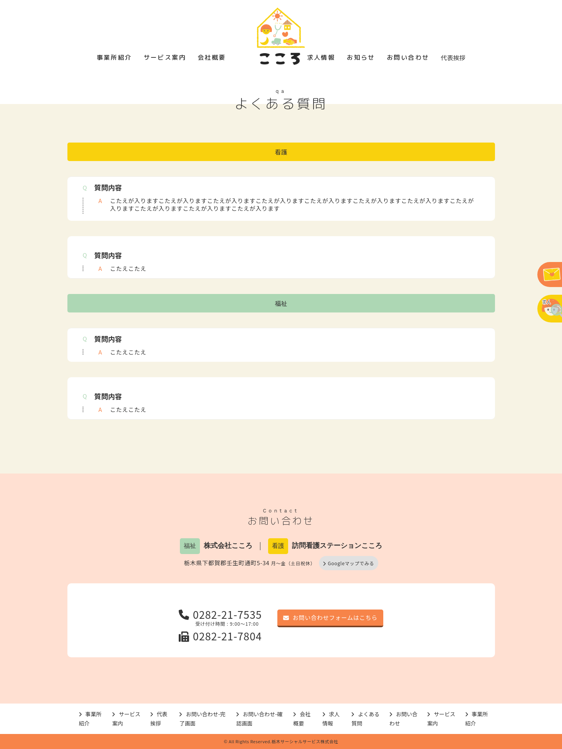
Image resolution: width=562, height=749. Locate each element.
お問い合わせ (408, 57)
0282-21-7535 (220, 614)
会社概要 (212, 57)
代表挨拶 (453, 57)
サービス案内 (165, 57)
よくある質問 (365, 718)
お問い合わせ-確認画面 (259, 718)
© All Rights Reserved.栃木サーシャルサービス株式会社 (281, 741)
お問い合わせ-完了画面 (202, 718)
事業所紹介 (114, 57)
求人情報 (321, 57)
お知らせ (361, 57)
